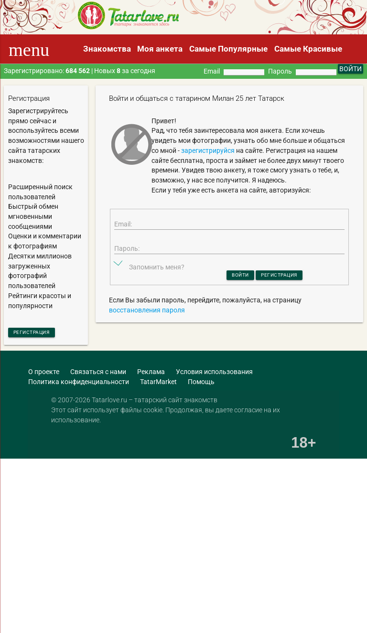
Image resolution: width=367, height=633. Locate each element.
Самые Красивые (308, 49)
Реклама (151, 374)
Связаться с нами (98, 374)
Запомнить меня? (156, 278)
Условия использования (214, 374)
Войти (232, 287)
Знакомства (107, 49)
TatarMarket (158, 384)
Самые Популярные (228, 49)
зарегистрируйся (208, 150)
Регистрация (40, 333)
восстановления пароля (147, 324)
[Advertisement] (162, 509)
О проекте (43, 374)
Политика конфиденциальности (78, 384)
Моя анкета (160, 49)
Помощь (201, 384)
